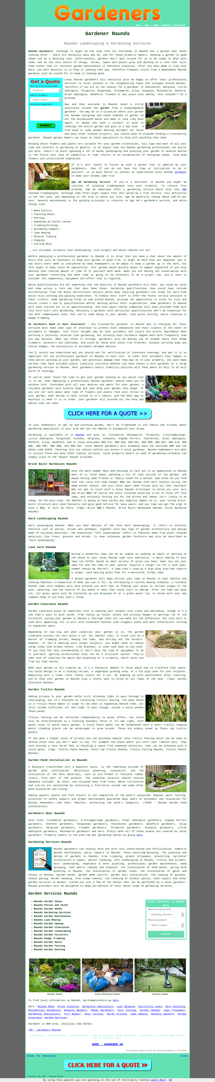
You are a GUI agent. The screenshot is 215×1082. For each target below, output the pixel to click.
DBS (184, 189)
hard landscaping (66, 863)
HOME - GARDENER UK (107, 1044)
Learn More (158, 1080)
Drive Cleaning (68, 1006)
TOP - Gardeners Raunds (44, 1030)
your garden (92, 260)
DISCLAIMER (179, 25)
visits (144, 69)
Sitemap (30, 1056)
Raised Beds (46, 1006)
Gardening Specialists (97, 1006)
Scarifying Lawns (150, 1006)
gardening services (158, 886)
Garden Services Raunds (52, 894)
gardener (34, 73)
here (139, 835)
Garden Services (56, 1017)
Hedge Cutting (49, 1056)
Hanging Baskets (75, 1010)
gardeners (135, 284)
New (38, 1056)
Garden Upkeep (150, 1010)
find (40, 820)
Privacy (184, 1056)
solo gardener (159, 363)
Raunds (80, 435)
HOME (137, 25)
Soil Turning (127, 1010)
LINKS (146, 25)
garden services (39, 882)
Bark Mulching (175, 1006)
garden (169, 55)
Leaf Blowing (126, 1006)
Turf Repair (72, 1014)
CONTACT (166, 25)
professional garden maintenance (152, 863)
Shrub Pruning (117, 1014)
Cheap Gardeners (102, 1010)
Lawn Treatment (174, 1010)
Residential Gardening (44, 1010)
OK (170, 1080)
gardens (103, 58)
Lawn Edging (138, 1014)
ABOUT (156, 25)
